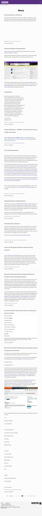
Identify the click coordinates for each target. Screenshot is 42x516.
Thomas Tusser (26, 359)
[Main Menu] (40, 2)
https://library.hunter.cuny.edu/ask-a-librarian (21, 235)
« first (7, 495)
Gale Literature (31, 380)
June (23, 193)
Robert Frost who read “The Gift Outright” (16, 374)
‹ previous (11, 495)
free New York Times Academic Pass (30, 179)
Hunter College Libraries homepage (20, 165)
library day (18, 216)
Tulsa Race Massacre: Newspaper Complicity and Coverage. (25, 175)
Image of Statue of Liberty (9, 51)
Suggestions (7, 503)
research (17, 266)
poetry (20, 489)
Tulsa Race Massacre (20, 193)
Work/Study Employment (6, 504)
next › (31, 495)
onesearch (18, 41)
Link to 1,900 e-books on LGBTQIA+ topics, (14, 137)
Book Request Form (12, 85)
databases (17, 489)
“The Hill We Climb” (30, 375)
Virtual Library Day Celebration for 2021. (23, 203)
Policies (2, 503)
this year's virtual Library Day (14, 255)
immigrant (19, 122)
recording (10, 413)
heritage (22, 122)
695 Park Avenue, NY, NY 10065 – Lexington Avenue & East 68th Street (10, 507)
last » (34, 495)
